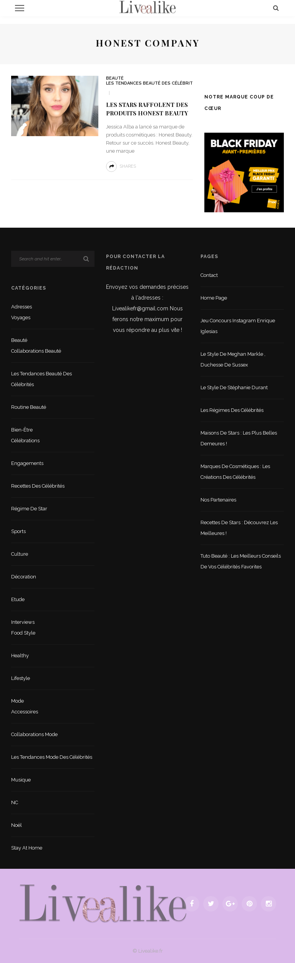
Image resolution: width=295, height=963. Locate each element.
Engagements (27, 463)
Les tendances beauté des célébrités (152, 83)
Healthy (20, 655)
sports (18, 531)
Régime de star (29, 508)
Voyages (20, 317)
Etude (18, 599)
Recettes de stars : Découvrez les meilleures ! (239, 528)
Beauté (115, 78)
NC (14, 802)
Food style (23, 633)
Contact (209, 275)
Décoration (23, 577)
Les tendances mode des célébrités (51, 757)
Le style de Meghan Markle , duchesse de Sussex (233, 359)
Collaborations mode (34, 734)
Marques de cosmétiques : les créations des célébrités (235, 471)
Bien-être (22, 430)
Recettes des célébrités (38, 486)
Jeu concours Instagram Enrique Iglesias (238, 326)
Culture (19, 554)
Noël (16, 825)
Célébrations (25, 440)
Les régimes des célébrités (232, 410)
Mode (17, 701)
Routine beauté (28, 407)
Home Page (214, 298)
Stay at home (26, 848)
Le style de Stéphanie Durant (234, 387)
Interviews (23, 622)
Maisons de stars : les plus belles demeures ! (239, 438)
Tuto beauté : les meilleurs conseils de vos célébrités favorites (241, 561)
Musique (21, 780)
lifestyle (20, 678)
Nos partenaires (218, 500)
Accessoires (24, 712)
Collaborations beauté (36, 351)
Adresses (21, 307)
